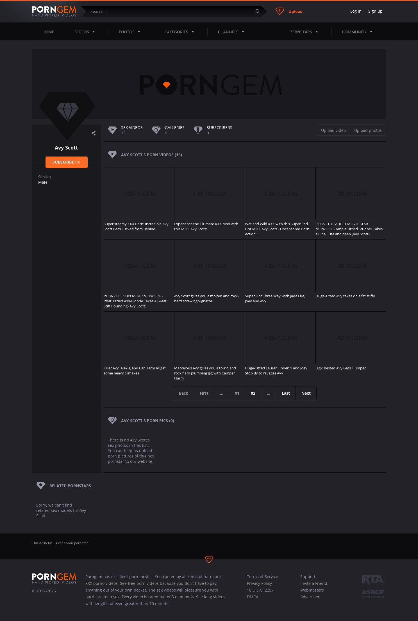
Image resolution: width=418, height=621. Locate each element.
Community (359, 31)
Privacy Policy (259, 583)
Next (306, 393)
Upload (289, 11)
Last (286, 393)
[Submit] (260, 11)
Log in (356, 11)
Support (307, 576)
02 (253, 393)
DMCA (252, 596)
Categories (181, 31)
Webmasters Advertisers (312, 593)
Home (48, 31)
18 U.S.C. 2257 (260, 590)
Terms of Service (262, 576)
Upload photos (368, 130)
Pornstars (305, 31)
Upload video (333, 130)
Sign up (375, 11)
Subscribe (66, 162)
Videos (86, 31)
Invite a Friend (313, 583)
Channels (232, 31)
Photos (131, 31)
